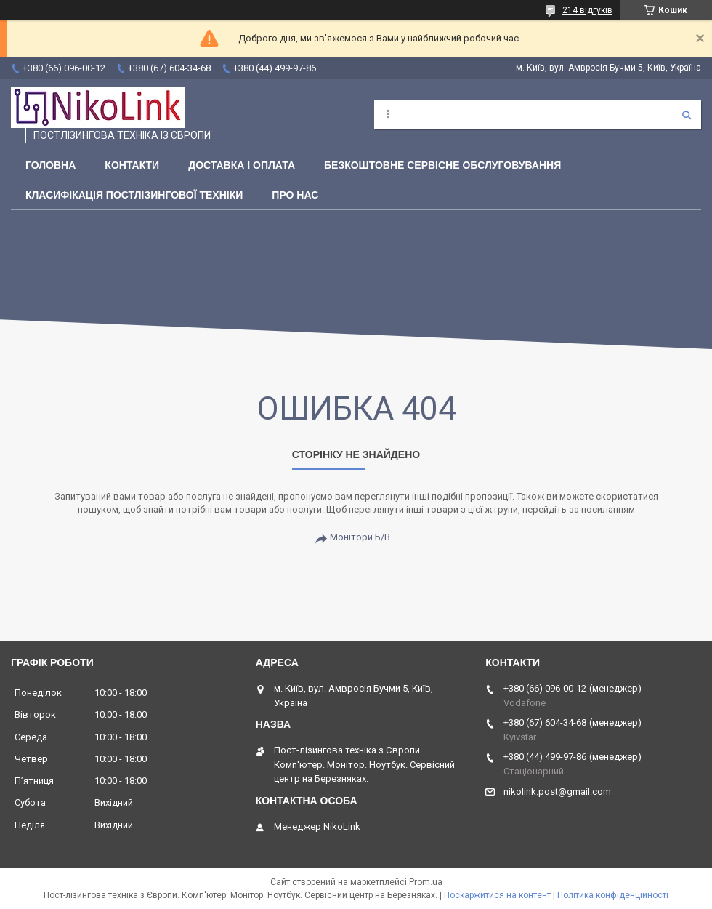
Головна (50, 165)
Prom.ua (425, 882)
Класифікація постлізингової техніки (134, 195)
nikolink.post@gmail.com (557, 791)
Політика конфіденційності (612, 895)
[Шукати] (686, 114)
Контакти (132, 165)
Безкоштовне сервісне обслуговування (442, 165)
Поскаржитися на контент (497, 895)
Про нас (295, 195)
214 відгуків (587, 10)
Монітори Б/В (360, 537)
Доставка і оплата (241, 165)
